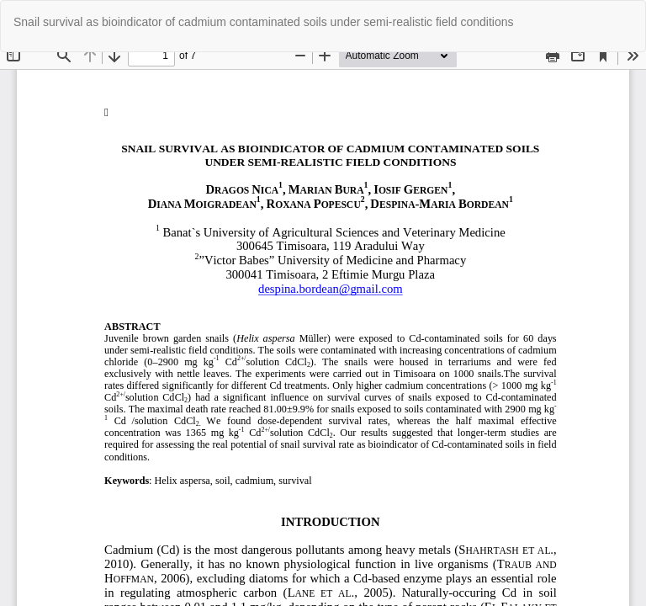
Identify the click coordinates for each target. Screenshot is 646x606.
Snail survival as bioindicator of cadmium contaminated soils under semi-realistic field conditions (263, 22)
